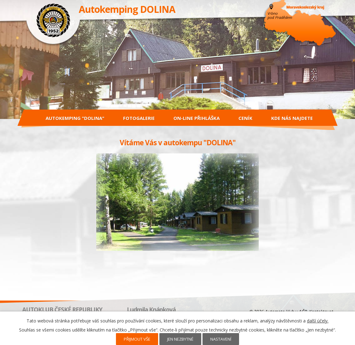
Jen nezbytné (180, 339)
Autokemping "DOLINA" (75, 118)
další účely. (317, 321)
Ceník (245, 118)
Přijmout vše (137, 339)
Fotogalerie (139, 118)
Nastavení (220, 339)
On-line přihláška (196, 118)
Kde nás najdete (292, 118)
